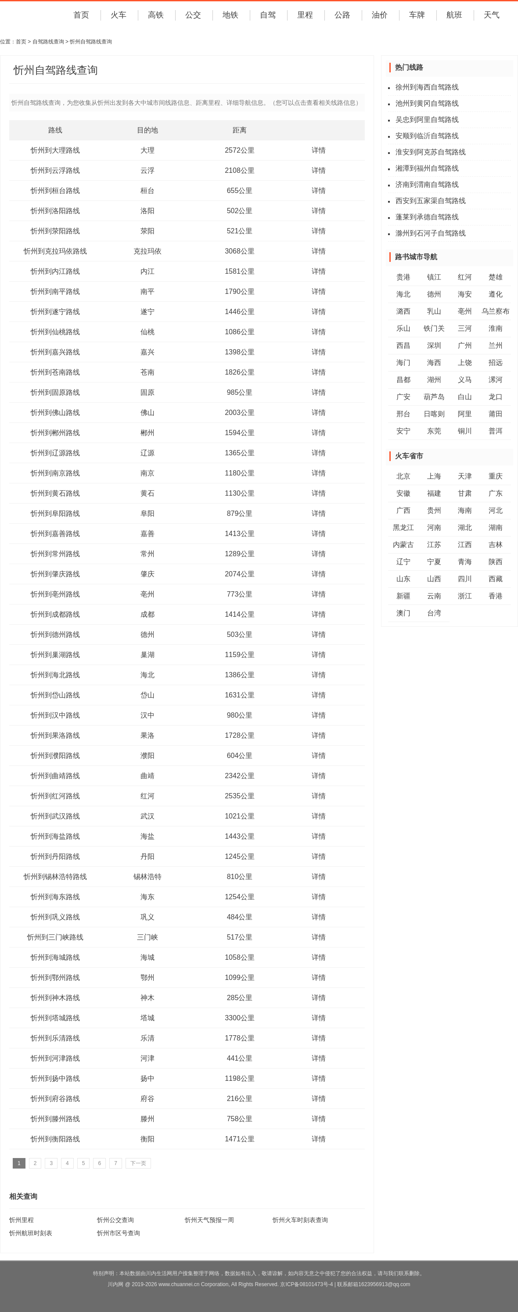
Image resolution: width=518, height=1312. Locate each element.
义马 (465, 379)
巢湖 (147, 654)
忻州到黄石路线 (55, 493)
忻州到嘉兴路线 (55, 352)
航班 (454, 15)
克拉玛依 (147, 251)
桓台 (147, 190)
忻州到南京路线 (55, 473)
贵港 (403, 277)
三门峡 (147, 937)
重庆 (496, 476)
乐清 (147, 1038)
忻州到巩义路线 (55, 917)
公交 (193, 15)
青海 (465, 561)
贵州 (434, 510)
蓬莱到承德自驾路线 (427, 217)
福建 (434, 493)
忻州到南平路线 (55, 291)
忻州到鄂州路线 (55, 977)
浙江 (465, 596)
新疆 (403, 596)
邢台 (403, 414)
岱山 (147, 695)
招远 (496, 362)
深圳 (434, 345)
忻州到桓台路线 (55, 190)
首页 (81, 15)
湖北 (465, 527)
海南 (465, 510)
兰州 (496, 345)
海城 (147, 957)
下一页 (138, 1163)
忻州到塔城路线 (55, 1018)
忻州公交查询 (115, 1219)
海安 (465, 294)
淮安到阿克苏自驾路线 (431, 152)
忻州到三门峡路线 (55, 937)
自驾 (268, 15)
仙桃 (147, 332)
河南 (434, 527)
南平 (147, 291)
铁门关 (434, 328)
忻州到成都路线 (55, 614)
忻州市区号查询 (118, 1233)
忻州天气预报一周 (209, 1219)
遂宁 (147, 311)
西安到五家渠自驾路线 (431, 200)
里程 (305, 15)
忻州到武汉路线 (55, 816)
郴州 (147, 432)
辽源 (147, 453)
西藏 (496, 579)
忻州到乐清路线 (55, 1038)
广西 (403, 510)
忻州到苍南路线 (55, 372)
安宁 (403, 431)
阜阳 (147, 513)
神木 (147, 997)
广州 (465, 345)
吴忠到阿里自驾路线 (427, 119)
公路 (342, 15)
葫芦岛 (434, 396)
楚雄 (496, 277)
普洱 (496, 431)
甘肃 (465, 493)
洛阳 (147, 210)
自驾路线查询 (48, 42)
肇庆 (147, 574)
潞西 (403, 311)
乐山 (403, 328)
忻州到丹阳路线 (55, 856)
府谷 (147, 1098)
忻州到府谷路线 (55, 1098)
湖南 (496, 527)
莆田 (496, 414)
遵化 (496, 294)
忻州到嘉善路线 (55, 533)
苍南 (147, 372)
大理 (147, 150)
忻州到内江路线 (55, 271)
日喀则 (434, 414)
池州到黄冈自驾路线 (427, 103)
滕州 (147, 1119)
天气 (492, 15)
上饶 (465, 362)
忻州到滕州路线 (55, 1119)
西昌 (403, 345)
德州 (147, 634)
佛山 (147, 412)
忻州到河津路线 (55, 1058)
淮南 (496, 328)
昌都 (403, 379)
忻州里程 (21, 1219)
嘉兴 (147, 352)
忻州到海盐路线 (55, 836)
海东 (147, 897)
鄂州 (147, 977)
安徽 (403, 493)
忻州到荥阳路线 (55, 231)
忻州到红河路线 (55, 796)
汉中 (147, 715)
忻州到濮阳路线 (55, 755)
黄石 (147, 493)
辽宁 (403, 561)
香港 (496, 596)
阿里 (465, 414)
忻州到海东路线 (55, 897)
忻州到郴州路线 (55, 432)
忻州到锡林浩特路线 (55, 876)
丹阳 (147, 856)
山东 (403, 579)
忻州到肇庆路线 (55, 574)
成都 (147, 614)
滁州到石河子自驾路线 (431, 233)
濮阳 (147, 755)
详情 (319, 150)
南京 (147, 473)
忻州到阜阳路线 (55, 513)
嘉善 (147, 533)
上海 (434, 476)
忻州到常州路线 (55, 554)
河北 (496, 510)
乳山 (434, 311)
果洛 (147, 735)
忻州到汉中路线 (55, 715)
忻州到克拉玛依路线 (55, 251)
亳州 (147, 594)
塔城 (147, 1018)
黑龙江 (403, 527)
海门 (403, 362)
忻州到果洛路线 (55, 735)
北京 (403, 476)
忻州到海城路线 (55, 957)
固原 (147, 392)
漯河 (496, 379)
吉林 (496, 544)
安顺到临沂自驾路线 (427, 135)
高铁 (156, 15)
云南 (434, 596)
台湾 (434, 613)
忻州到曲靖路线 (55, 775)
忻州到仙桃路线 (55, 332)
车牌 (417, 15)
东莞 (434, 431)
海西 (434, 362)
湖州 (434, 379)
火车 (118, 15)
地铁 (230, 15)
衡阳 (147, 1139)
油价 (380, 15)
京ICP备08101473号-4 (306, 1284)
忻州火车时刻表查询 (300, 1219)
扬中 (147, 1078)
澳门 (403, 613)
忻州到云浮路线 (55, 170)
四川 (465, 579)
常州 (147, 554)
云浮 (147, 170)
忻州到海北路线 (55, 675)
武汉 (147, 816)
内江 (147, 271)
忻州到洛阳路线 (55, 210)
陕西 (496, 561)
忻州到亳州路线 (55, 594)
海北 (147, 675)
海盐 (147, 836)
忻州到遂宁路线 (55, 311)
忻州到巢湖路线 (55, 654)
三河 (465, 328)
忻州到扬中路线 (55, 1078)
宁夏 (434, 561)
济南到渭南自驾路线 (427, 184)
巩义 (147, 917)
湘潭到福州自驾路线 (427, 168)
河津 (147, 1058)
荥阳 (147, 231)
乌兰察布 (496, 311)
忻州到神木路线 (55, 997)
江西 (465, 544)
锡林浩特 (147, 876)
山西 (434, 579)
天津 (465, 476)
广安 (403, 396)
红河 (147, 796)
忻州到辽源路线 (55, 453)
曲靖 (147, 775)
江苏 (434, 544)
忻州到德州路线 (55, 634)
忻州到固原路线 (55, 392)
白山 (465, 396)
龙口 (496, 396)
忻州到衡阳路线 (55, 1139)
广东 (496, 493)
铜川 (465, 431)
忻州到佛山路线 (55, 412)
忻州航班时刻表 (30, 1233)
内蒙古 (403, 544)
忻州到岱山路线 (55, 695)
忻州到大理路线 (55, 150)
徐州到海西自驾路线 (427, 87)
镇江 (434, 277)
